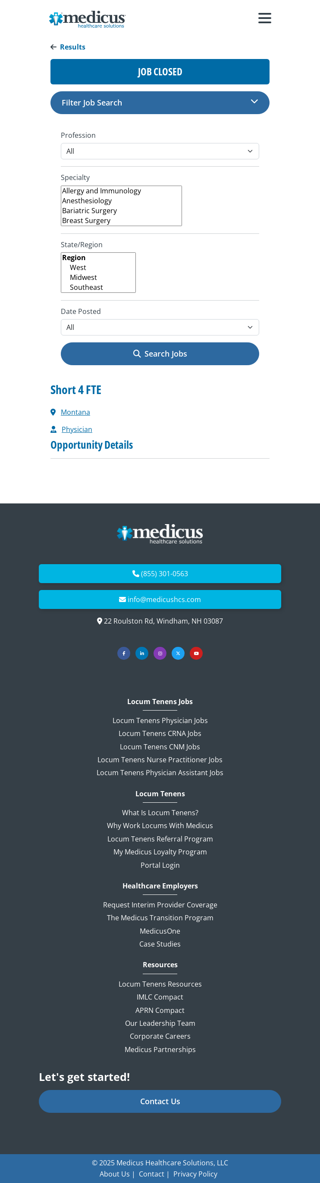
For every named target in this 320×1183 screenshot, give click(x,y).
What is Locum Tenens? (160, 812)
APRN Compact (160, 1010)
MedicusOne (160, 931)
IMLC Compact (160, 997)
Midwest (98, 278)
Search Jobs (160, 353)
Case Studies (160, 944)
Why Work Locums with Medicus (160, 825)
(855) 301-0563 (164, 573)
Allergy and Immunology (121, 191)
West (98, 268)
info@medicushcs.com (164, 599)
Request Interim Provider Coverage (160, 905)
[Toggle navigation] (264, 19)
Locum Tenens (160, 794)
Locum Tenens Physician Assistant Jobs (160, 772)
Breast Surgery (121, 221)
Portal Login (160, 865)
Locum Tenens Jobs (160, 702)
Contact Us (160, 1101)
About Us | (117, 1174)
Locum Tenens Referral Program (160, 839)
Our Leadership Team (160, 1023)
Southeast (98, 287)
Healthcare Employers (160, 886)
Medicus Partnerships (160, 1049)
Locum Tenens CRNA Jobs (160, 733)
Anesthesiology (121, 201)
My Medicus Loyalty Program (160, 852)
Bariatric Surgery (121, 211)
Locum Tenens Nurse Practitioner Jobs (160, 759)
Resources (160, 965)
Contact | (154, 1174)
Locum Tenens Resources (160, 984)
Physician (77, 429)
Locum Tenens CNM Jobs (160, 746)
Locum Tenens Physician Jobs (160, 720)
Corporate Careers (160, 1036)
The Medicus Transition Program (160, 917)
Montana (75, 412)
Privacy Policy (195, 1174)
